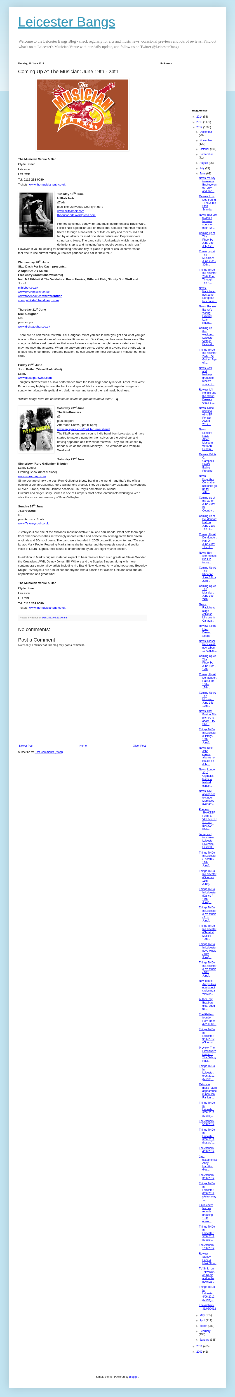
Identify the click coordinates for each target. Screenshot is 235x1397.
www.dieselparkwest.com (35, 377)
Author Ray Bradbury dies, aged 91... (207, 1004)
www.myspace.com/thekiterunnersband (83, 429)
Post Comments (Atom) (49, 752)
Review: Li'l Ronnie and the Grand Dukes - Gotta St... (207, 396)
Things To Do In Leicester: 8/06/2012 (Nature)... (207, 1136)
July (202, 168)
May (202, 1315)
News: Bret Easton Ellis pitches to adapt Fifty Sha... (207, 717)
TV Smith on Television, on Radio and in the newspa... (207, 1275)
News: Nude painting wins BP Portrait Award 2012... (206, 416)
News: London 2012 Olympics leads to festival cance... (207, 777)
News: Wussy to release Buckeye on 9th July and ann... (207, 184)
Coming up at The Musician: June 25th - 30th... (207, 258)
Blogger (133, 1376)
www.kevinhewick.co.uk (33, 292)
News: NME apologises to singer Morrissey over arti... (207, 797)
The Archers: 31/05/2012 (207, 1307)
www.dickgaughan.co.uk (34, 326)
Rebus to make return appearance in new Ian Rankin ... (208, 1091)
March (204, 1325)
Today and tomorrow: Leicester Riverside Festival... (206, 841)
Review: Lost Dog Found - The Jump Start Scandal (207, 203)
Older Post (139, 745)
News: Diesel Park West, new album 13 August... (207, 645)
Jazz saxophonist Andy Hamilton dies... (208, 1163)
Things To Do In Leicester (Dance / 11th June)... (207, 896)
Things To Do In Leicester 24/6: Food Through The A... (207, 276)
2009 (199, 1351)
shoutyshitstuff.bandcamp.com (38, 300)
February (205, 1331)
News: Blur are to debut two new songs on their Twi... (208, 221)
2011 (199, 1346)
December (206, 131)
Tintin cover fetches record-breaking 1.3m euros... (206, 1213)
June (203, 173)
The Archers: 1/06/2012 (206, 1246)
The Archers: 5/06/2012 (206, 1123)
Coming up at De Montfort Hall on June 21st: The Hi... (207, 522)
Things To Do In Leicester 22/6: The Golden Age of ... (207, 356)
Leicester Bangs (66, 21)
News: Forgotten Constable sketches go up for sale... (208, 484)
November (206, 140)
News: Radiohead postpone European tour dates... (207, 295)
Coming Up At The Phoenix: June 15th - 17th (207, 662)
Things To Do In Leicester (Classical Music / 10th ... (207, 932)
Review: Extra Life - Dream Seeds (207, 630)
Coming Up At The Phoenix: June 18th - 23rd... (207, 574)
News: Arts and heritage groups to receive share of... (206, 376)
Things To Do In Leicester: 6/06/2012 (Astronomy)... (207, 1191)
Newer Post (26, 745)
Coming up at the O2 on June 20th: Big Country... (207, 504)
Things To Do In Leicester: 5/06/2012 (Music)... (207, 1233)
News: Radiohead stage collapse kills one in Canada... (207, 612)
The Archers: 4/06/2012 (206, 1149)
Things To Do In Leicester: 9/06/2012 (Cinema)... (207, 1036)
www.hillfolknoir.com (70, 211)
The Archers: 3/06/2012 (206, 1176)
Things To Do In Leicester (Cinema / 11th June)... (207, 877)
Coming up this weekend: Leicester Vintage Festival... (206, 336)
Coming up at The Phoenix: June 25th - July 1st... (207, 240)
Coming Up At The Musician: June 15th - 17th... (207, 699)
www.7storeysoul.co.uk (33, 523)
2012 (199, 127)
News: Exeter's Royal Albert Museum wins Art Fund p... (206, 439)
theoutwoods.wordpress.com (76, 215)
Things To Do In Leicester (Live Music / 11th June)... (207, 914)
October (205, 149)
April (203, 1320)
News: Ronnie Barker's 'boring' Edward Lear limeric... (207, 314)
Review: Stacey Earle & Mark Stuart (207, 1258)
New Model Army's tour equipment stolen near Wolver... (207, 987)
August (204, 162)
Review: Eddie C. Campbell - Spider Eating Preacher (207, 462)
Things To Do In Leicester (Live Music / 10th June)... (207, 951)
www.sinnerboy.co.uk (32, 476)
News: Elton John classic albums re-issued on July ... (207, 756)
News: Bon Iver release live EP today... (207, 557)
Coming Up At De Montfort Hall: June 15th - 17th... (207, 681)
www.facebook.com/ (40, 296)
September (206, 154)
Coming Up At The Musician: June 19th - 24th (207, 592)
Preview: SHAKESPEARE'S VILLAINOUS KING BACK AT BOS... (207, 819)
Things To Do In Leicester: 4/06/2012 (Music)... (207, 1293)
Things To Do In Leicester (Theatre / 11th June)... (207, 859)
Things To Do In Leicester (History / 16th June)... (207, 736)
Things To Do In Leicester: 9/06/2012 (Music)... (207, 1072)
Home (83, 745)
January (205, 1339)
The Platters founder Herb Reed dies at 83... (207, 1019)
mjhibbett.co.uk (28, 287)
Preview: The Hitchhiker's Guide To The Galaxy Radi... (207, 1054)
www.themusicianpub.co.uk (47, 184)
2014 (199, 116)
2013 (199, 122)
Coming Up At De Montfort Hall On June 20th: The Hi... (207, 541)
